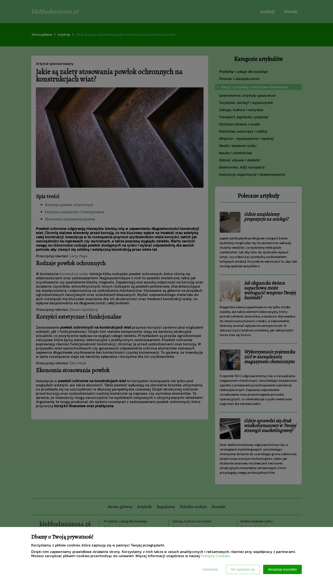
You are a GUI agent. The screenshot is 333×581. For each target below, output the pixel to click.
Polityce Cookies (215, 556)
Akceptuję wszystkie (282, 569)
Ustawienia (210, 569)
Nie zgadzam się (243, 569)
